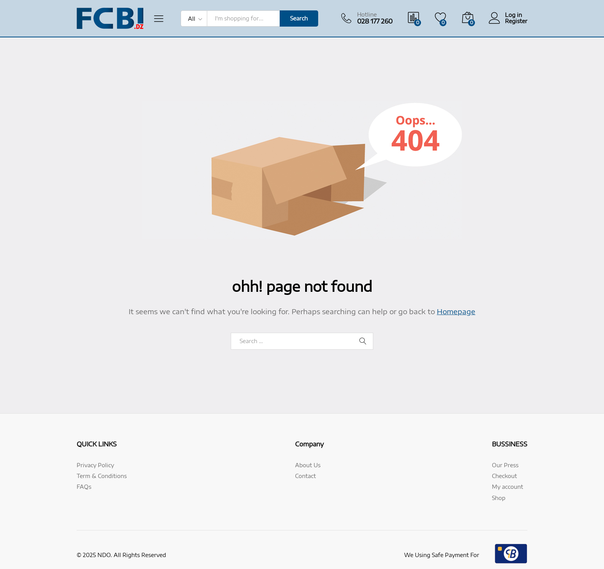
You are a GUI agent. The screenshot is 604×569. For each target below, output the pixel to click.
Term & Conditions (102, 476)
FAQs (84, 486)
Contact (305, 476)
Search (299, 18)
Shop (498, 498)
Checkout (504, 476)
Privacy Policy (95, 465)
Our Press (505, 465)
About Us (307, 465)
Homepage (456, 311)
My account (507, 486)
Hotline (367, 15)
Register (516, 21)
